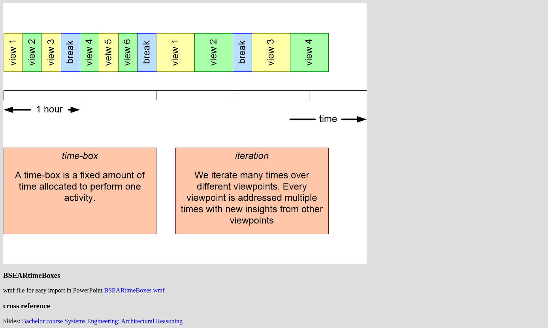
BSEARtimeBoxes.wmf (134, 290)
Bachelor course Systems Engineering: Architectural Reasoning (102, 321)
